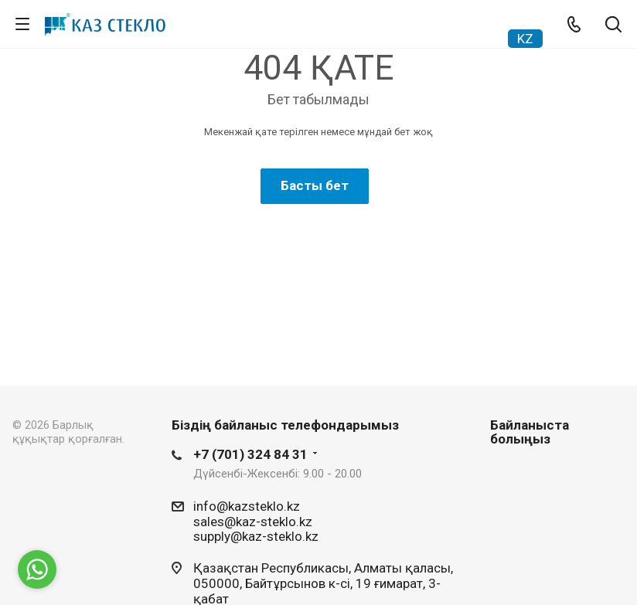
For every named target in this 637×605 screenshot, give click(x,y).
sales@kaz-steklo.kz (252, 521)
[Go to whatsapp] (37, 569)
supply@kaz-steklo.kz (255, 536)
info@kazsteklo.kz (246, 506)
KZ (525, 38)
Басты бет (315, 185)
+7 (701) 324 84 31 (250, 454)
